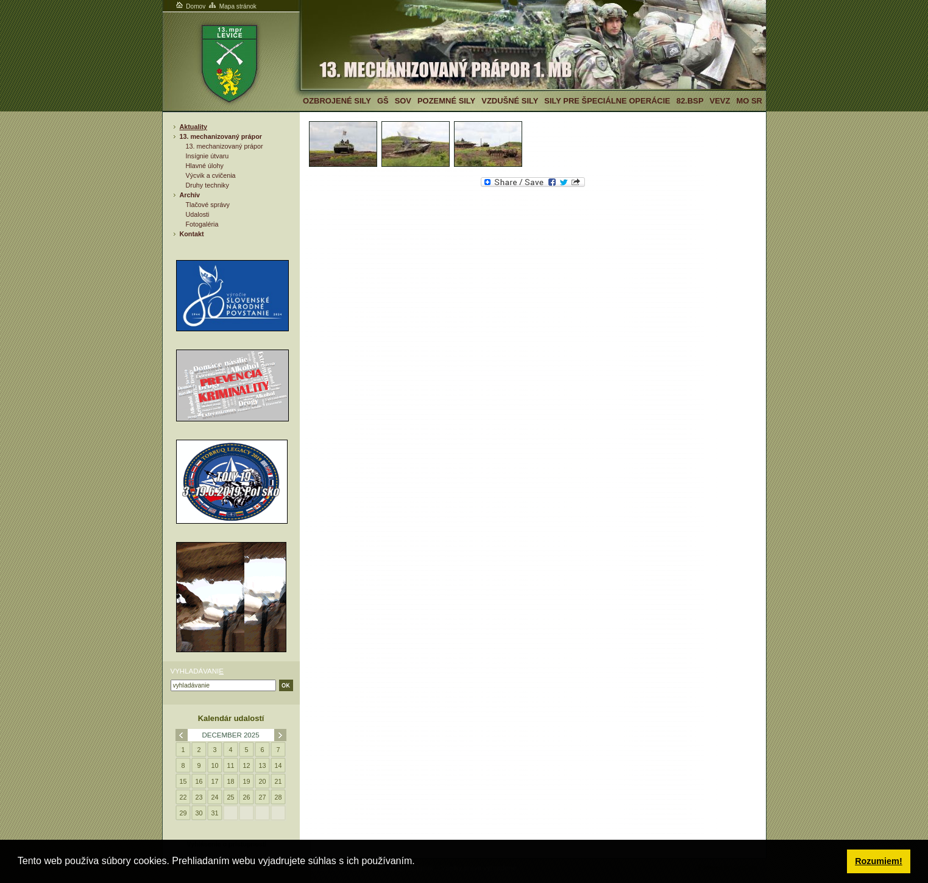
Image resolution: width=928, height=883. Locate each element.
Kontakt (192, 233)
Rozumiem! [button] (878, 861)
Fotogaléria (202, 224)
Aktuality (194, 126)
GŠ (383, 100)
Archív (190, 195)
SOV (403, 100)
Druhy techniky (207, 185)
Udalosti (198, 214)
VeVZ (720, 100)
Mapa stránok (232, 6)
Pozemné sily (446, 100)
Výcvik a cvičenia (211, 175)
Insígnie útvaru (207, 156)
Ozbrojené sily (337, 100)
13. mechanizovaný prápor (221, 136)
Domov (190, 6)
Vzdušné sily (509, 100)
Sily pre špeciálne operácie (607, 100)
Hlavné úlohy (205, 165)
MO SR (749, 100)
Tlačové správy (208, 204)
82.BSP (690, 100)
